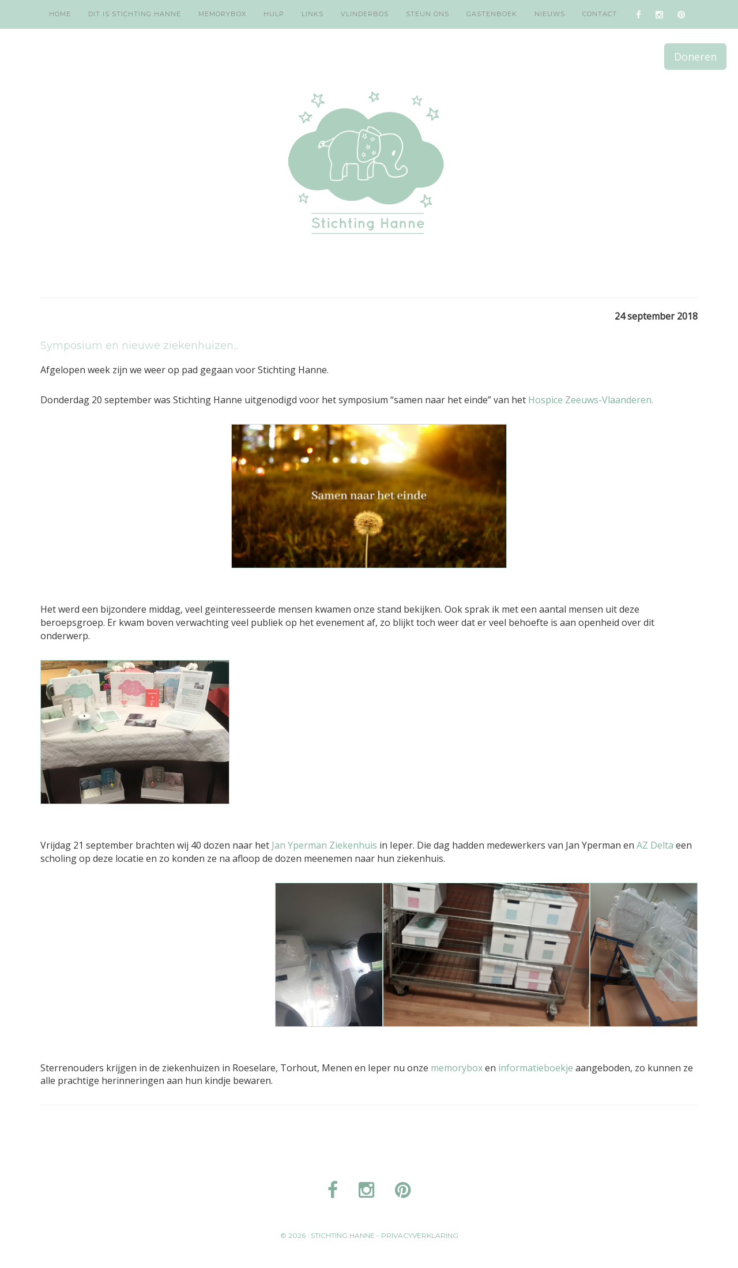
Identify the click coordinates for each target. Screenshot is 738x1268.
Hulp (273, 14)
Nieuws (549, 14)
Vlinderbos (365, 14)
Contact (599, 14)
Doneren (695, 56)
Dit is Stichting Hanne (134, 14)
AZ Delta (655, 845)
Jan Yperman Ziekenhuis (324, 845)
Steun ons (427, 14)
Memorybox (222, 14)
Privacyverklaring (419, 1235)
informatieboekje (535, 1067)
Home (60, 14)
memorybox (458, 1067)
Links (312, 14)
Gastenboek (491, 14)
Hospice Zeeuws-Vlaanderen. (590, 399)
